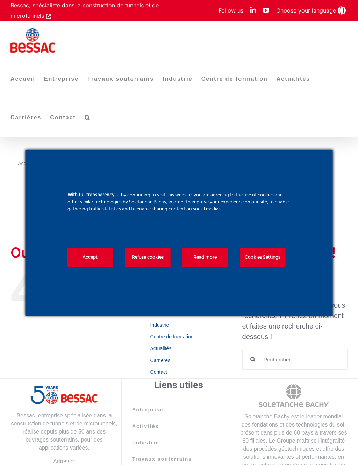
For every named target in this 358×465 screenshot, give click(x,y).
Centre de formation (172, 336)
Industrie (159, 325)
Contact (158, 372)
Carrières (160, 360)
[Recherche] (252, 359)
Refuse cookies (148, 257)
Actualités (161, 348)
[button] (88, 117)
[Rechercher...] (295, 359)
